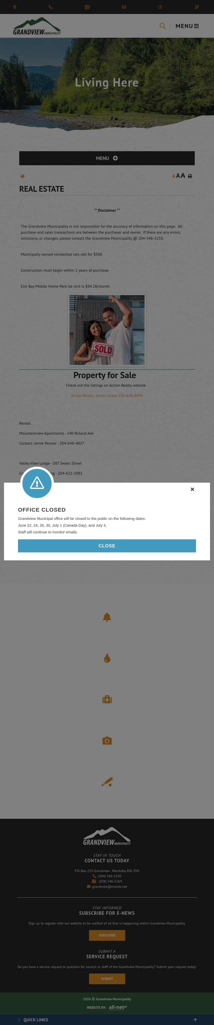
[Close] (192, 489)
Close (106, 545)
